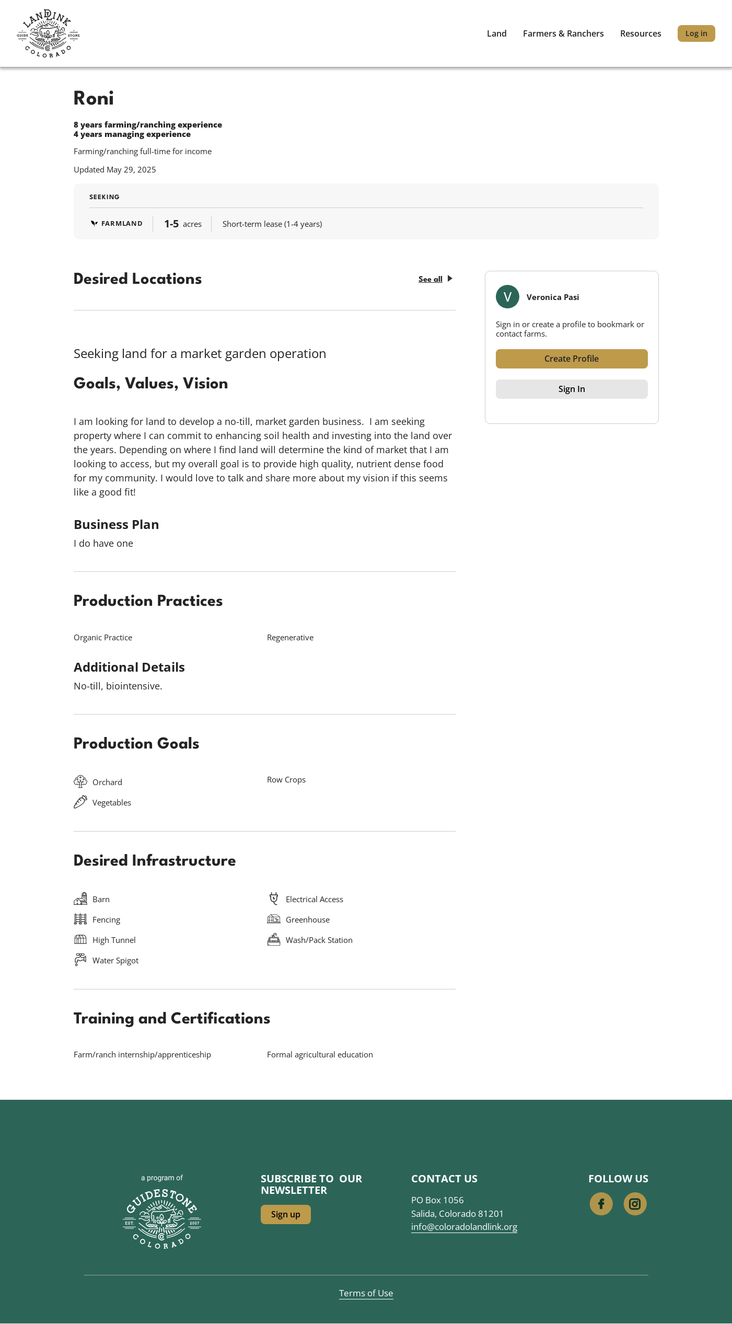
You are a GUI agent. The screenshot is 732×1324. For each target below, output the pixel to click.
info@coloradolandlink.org (464, 1227)
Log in (696, 33)
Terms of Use (366, 1293)
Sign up (285, 1214)
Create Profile (571, 358)
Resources (640, 33)
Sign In (572, 389)
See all (435, 279)
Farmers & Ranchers (563, 33)
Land (497, 33)
